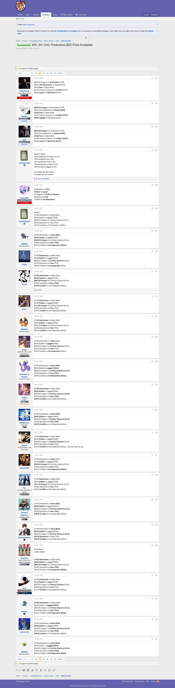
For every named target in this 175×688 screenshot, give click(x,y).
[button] (25, 19)
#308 (156, 251)
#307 (156, 231)
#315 (156, 410)
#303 (156, 127)
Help (147, 681)
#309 (156, 271)
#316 (156, 432)
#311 (156, 316)
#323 (156, 598)
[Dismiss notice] (157, 24)
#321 (156, 545)
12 (36, 73)
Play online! (67, 15)
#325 (156, 639)
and (43, 179)
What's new (20, 19)
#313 (156, 361)
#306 (156, 208)
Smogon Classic (23, 681)
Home (20, 15)
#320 (156, 525)
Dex (27, 15)
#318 (156, 475)
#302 (156, 103)
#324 (156, 619)
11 (32, 73)
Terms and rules (127, 681)
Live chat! (82, 15)
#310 (156, 296)
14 (43, 73)
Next (60, 73)
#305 (156, 185)
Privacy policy (139, 681)
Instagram (30, 24)
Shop (55, 15)
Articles (36, 15)
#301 (156, 78)
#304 (156, 150)
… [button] (28, 73)
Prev (20, 73)
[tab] (86, 38)
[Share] (152, 78)
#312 (156, 337)
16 (51, 73)
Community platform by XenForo (87, 686)
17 (55, 73)
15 (47, 73)
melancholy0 (22, 48)
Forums (46, 15)
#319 (156, 499)
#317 (156, 455)
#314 (156, 384)
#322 (156, 575)
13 (40, 73)
